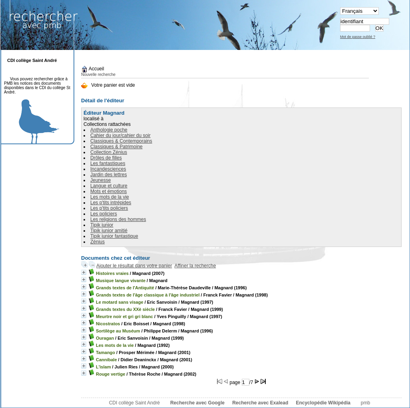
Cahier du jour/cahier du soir (120, 135)
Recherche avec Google (197, 403)
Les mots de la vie (109, 197)
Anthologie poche (108, 130)
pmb (365, 403)
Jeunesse (100, 180)
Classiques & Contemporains (121, 141)
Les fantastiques (107, 163)
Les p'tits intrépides (110, 202)
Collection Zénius (108, 152)
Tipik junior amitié (108, 230)
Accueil (92, 69)
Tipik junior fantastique (114, 236)
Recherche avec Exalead (260, 403)
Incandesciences (108, 169)
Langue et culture (108, 186)
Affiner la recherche (195, 266)
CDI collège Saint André (134, 403)
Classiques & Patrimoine (116, 146)
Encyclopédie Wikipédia (323, 403)
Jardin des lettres (108, 174)
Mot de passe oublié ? (357, 37)
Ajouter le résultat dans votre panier (134, 266)
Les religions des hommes (118, 219)
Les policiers (103, 214)
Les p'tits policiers (109, 208)
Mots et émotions (108, 191)
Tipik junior (101, 225)
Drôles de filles (106, 158)
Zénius (97, 242)
